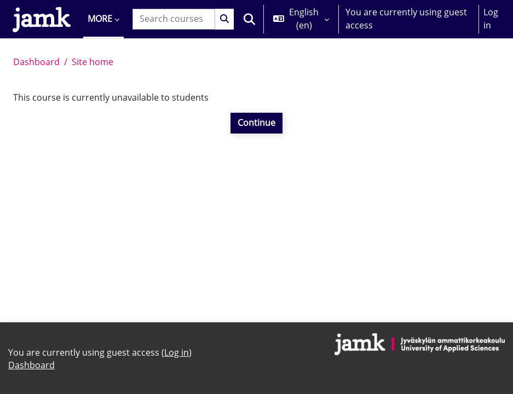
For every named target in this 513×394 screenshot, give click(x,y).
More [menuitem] (100, 19)
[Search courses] (173, 19)
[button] (249, 19)
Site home (92, 62)
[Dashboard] (41, 19)
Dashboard (36, 62)
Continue (256, 123)
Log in (490, 18)
